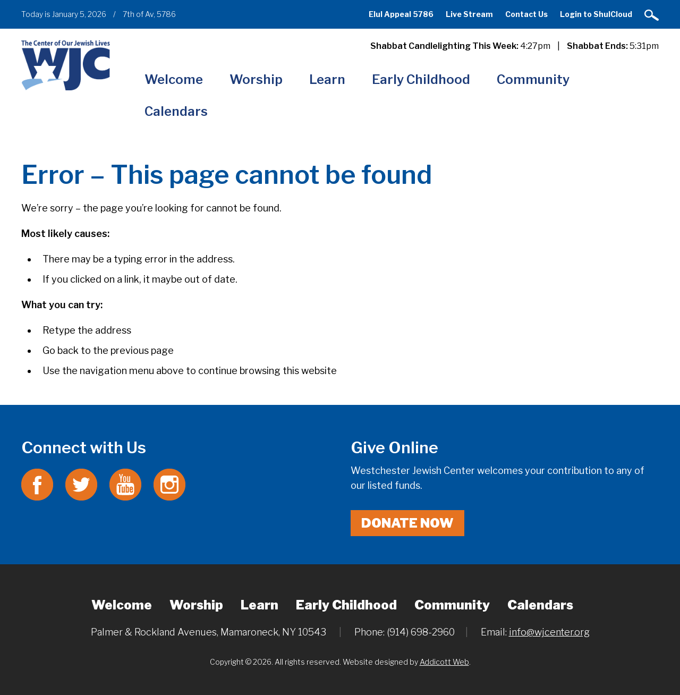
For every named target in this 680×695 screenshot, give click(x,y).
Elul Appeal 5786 (401, 14)
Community (533, 79)
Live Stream (469, 14)
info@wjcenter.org (549, 632)
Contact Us (526, 14)
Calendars (176, 111)
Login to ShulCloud (596, 14)
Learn (327, 79)
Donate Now (407, 523)
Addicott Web (444, 661)
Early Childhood (421, 79)
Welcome (173, 79)
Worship (256, 79)
